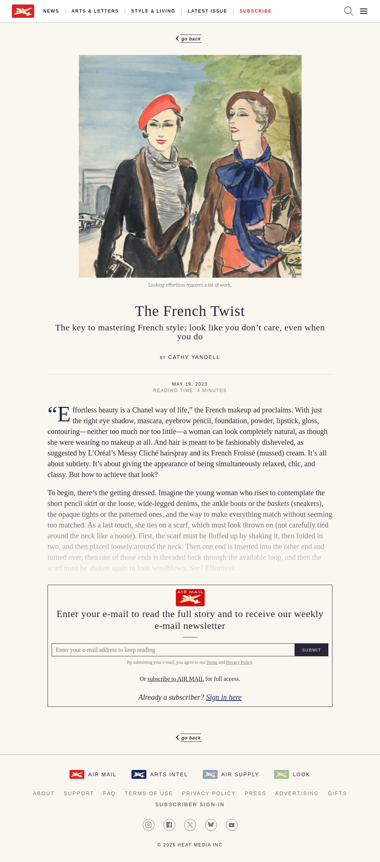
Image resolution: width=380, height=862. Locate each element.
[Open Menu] (363, 11)
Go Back (191, 39)
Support (79, 793)
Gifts (337, 793)
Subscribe (256, 11)
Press (255, 793)
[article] (190, 388)
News (51, 11)
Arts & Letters (95, 11)
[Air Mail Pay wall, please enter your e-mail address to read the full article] (190, 646)
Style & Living (153, 11)
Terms (212, 662)
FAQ (109, 793)
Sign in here (224, 697)
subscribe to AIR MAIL (175, 679)
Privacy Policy (239, 662)
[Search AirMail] (348, 11)
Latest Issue (207, 11)
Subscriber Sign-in (190, 804)
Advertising (297, 793)
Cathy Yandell (194, 357)
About (44, 793)
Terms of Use (149, 793)
